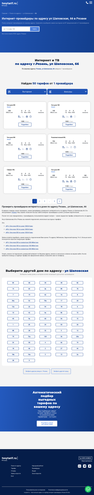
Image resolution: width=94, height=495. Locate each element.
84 (13, 283)
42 (29, 313)
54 (45, 307)
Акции (34, 471)
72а (29, 336)
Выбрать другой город (61, 371)
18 (13, 348)
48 (61, 283)
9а (29, 319)
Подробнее (24, 124)
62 (45, 295)
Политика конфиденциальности (58, 490)
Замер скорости (16, 473)
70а (45, 301)
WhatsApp (79, 466)
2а (77, 354)
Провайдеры (36, 468)
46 (29, 348)
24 (45, 324)
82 (77, 283)
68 (29, 283)
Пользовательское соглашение (35, 490)
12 (77, 330)
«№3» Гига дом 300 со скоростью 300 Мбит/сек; (22, 249)
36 (61, 336)
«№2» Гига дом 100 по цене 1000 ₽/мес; (19, 229)
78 (61, 307)
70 (13, 336)
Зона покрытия (36, 473)
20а (77, 336)
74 (77, 342)
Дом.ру (14, 212)
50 (61, 324)
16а (29, 354)
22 (29, 307)
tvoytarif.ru (9, 3)
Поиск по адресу (16, 466)
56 (61, 319)
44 (77, 348)
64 (29, 289)
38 (13, 360)
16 (61, 295)
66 (61, 342)
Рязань (5, 5)
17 (61, 301)
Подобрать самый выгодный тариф (47, 423)
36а (13, 301)
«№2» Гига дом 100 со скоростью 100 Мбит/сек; (22, 246)
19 (29, 295)
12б (45, 336)
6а (45, 313)
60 (45, 319)
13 (61, 354)
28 (29, 330)
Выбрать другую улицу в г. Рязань (36, 371)
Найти (35, 29)
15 (77, 319)
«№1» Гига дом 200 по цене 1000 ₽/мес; (19, 226)
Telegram (84, 466)
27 (61, 348)
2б (29, 324)
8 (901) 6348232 (86, 458)
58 (29, 342)
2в (45, 289)
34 (13, 342)
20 (77, 301)
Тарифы (13, 468)
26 (77, 324)
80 (61, 289)
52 (29, 301)
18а (13, 354)
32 (45, 330)
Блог (12, 476)
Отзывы (13, 471)
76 (77, 289)
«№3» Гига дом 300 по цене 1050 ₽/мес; (19, 232)
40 (13, 319)
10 (13, 313)
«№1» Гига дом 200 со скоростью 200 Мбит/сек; (22, 242)
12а (13, 307)
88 (13, 330)
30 (45, 283)
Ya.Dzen (89, 466)
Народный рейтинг (37, 466)
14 (13, 289)
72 (77, 313)
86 (61, 313)
